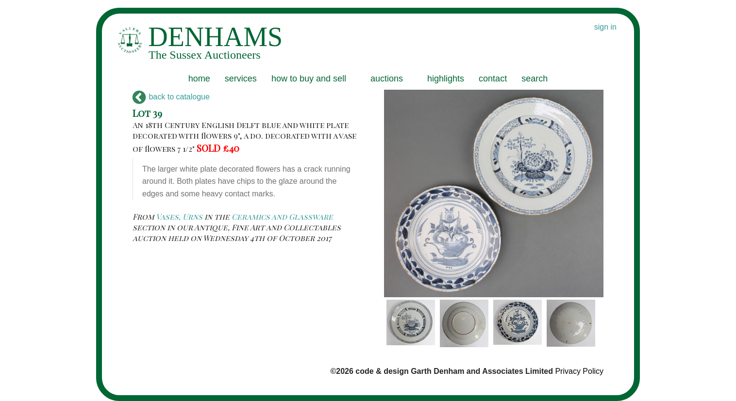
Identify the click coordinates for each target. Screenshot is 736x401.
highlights (445, 78)
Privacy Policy (579, 371)
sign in (605, 27)
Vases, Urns (179, 216)
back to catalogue (171, 97)
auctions (386, 78)
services (241, 78)
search (534, 78)
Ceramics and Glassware (282, 216)
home (199, 78)
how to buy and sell (308, 78)
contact (493, 78)
